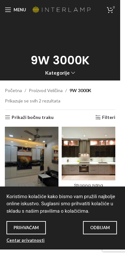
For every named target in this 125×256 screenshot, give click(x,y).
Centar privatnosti (25, 240)
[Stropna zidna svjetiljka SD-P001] (88, 153)
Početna (13, 90)
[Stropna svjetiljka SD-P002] (31, 158)
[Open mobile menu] (15, 9)
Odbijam (100, 227)
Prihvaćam (26, 227)
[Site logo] (61, 9)
